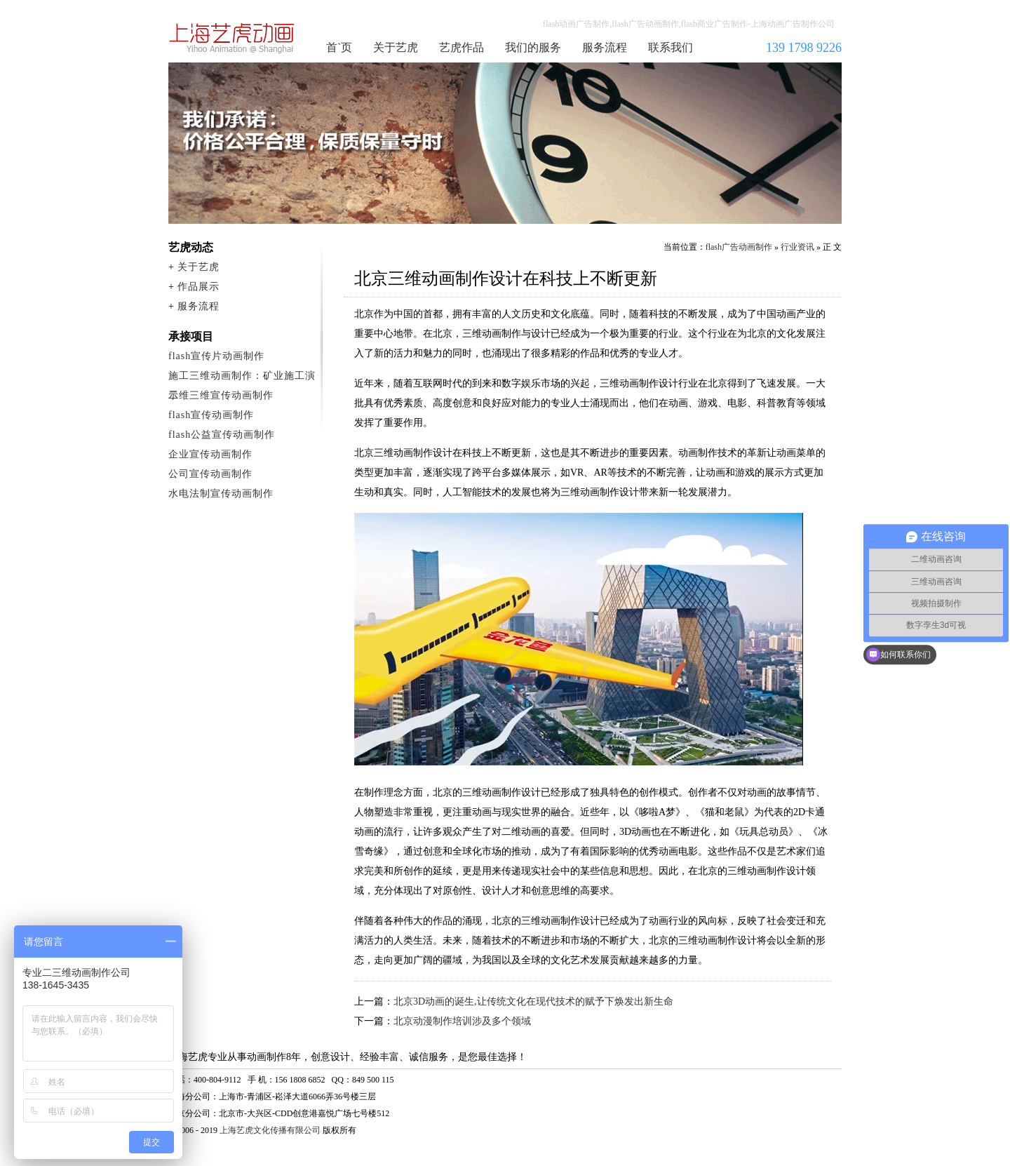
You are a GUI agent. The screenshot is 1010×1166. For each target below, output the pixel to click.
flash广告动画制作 (739, 247)
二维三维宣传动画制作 (221, 395)
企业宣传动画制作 (210, 454)
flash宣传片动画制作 (216, 356)
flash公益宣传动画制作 (221, 434)
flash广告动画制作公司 (232, 38)
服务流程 (604, 47)
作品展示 (198, 286)
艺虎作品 (461, 47)
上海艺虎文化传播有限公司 (270, 1130)
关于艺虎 (395, 47)
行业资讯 (797, 247)
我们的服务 (533, 47)
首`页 (339, 47)
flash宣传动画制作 (211, 415)
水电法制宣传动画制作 (221, 493)
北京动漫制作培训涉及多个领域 (462, 1021)
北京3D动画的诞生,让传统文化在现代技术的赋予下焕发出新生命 (533, 1001)
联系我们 (670, 47)
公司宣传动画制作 (210, 474)
